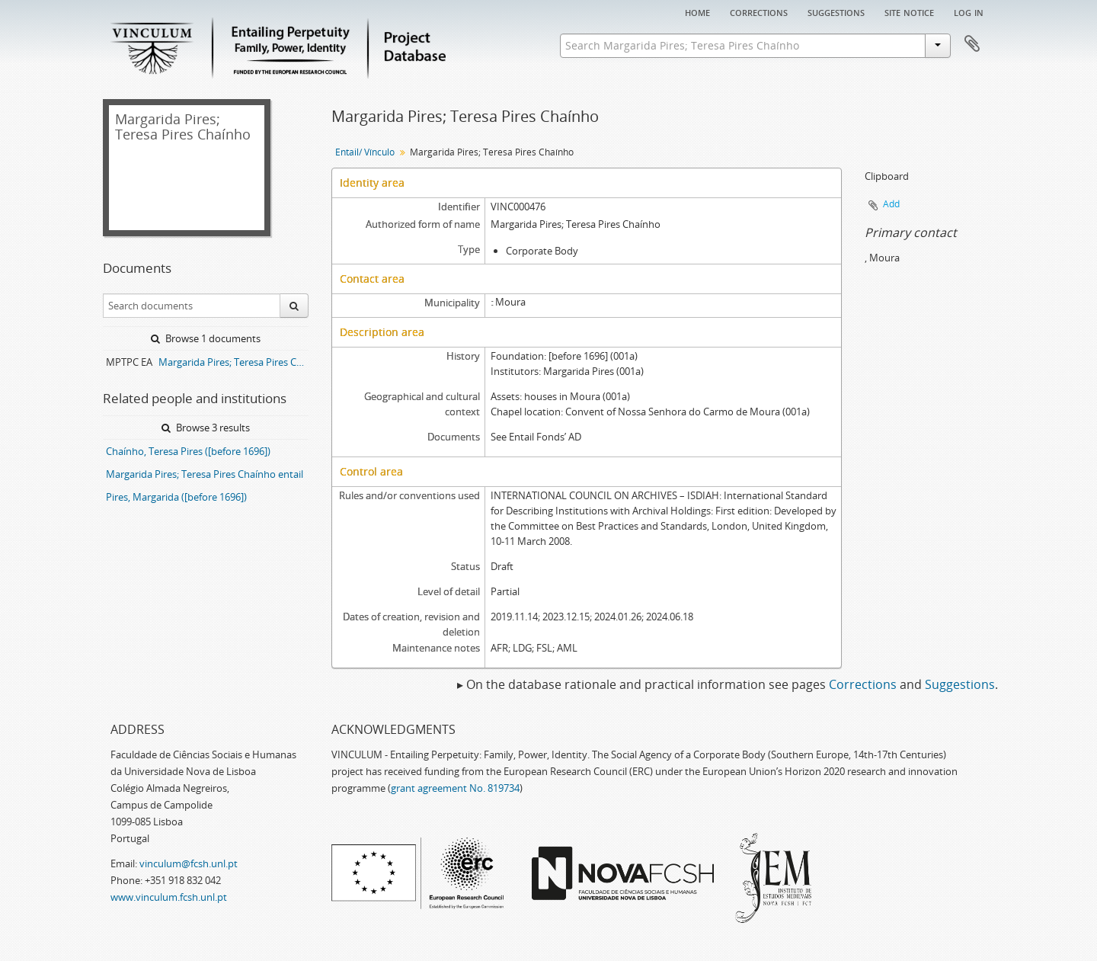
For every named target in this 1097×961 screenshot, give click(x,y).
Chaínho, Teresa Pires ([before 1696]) (188, 451)
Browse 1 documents (206, 338)
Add (891, 203)
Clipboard (972, 44)
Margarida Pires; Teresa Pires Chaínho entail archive (233, 362)
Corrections (759, 11)
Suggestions (836, 11)
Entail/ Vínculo (365, 152)
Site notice (909, 11)
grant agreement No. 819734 (455, 788)
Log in (968, 11)
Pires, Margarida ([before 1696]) (176, 497)
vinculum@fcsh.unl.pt (188, 863)
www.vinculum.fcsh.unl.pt (168, 897)
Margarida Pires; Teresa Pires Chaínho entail (204, 474)
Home (697, 11)
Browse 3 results (206, 427)
